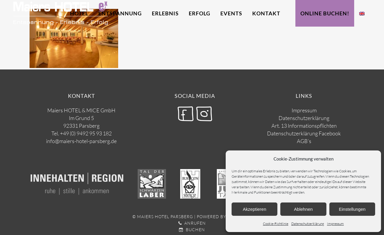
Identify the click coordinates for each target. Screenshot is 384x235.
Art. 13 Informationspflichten (304, 125)
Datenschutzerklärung (307, 223)
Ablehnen (303, 209)
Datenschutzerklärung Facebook (304, 133)
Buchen (192, 229)
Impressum (335, 223)
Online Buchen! (324, 13)
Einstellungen (352, 209)
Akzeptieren (254, 209)
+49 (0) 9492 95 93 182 (86, 133)
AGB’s (304, 141)
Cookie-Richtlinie (275, 223)
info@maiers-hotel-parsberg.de (81, 141)
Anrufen (192, 223)
